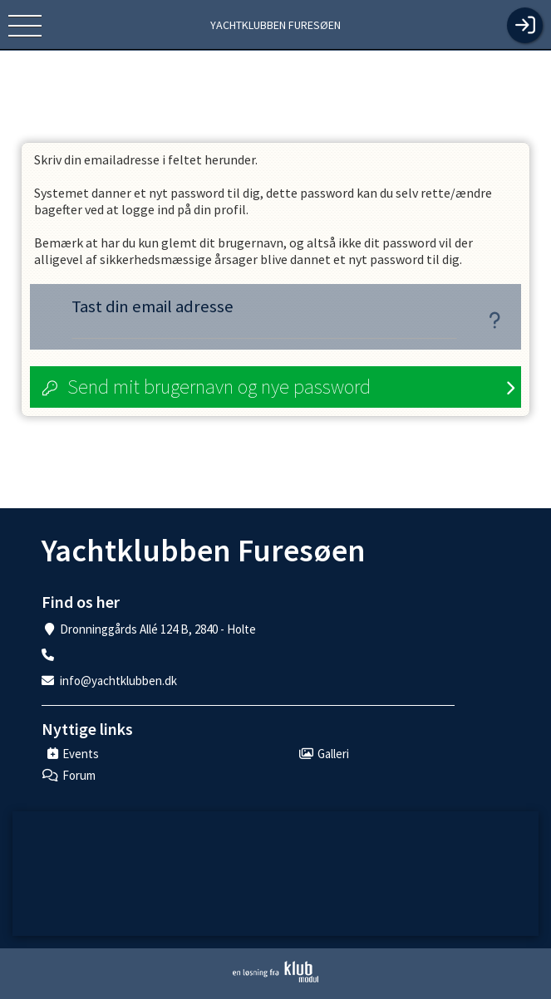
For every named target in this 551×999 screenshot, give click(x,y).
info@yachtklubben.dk (118, 680)
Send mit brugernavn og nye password (219, 386)
